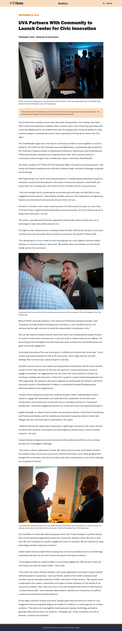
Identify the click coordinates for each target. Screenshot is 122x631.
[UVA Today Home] (16, 3)
